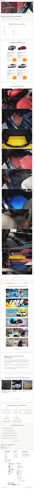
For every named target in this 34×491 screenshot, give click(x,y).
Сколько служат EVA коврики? (17, 428)
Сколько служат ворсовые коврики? (17, 430)
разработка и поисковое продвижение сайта (28, 487)
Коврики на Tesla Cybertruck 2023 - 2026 (11, 52)
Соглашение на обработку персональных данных (7, 461)
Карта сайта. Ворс (16, 456)
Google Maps (11, 472)
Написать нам (20, 471)
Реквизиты (5, 457)
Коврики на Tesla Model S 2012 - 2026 (22, 70)
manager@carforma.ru (20, 470)
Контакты (5, 458)
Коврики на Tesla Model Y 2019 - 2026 (22, 52)
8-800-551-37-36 (14, 368)
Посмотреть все (17, 440)
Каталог (15, 451)
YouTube (11, 466)
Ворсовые (14, 60)
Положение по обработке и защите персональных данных (8, 459)
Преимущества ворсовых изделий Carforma (17, 435)
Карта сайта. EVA (16, 457)
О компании (5, 456)
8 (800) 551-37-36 (19, 466)
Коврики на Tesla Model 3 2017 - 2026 (11, 70)
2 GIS (10, 473)
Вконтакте (11, 465)
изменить (24, 56)
